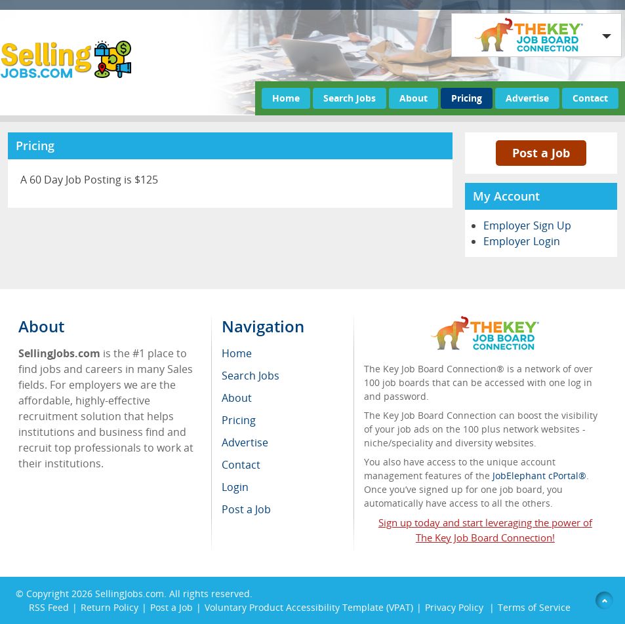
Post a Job (541, 153)
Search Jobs (349, 98)
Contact (590, 98)
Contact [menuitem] (241, 465)
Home (286, 98)
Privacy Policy (455, 607)
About (413, 98)
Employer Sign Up (527, 225)
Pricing (466, 98)
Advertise (527, 98)
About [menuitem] (237, 398)
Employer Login (521, 241)
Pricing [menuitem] (239, 420)
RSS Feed (49, 607)
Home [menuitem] (237, 353)
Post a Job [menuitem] (246, 509)
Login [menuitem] (235, 487)
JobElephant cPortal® (539, 475)
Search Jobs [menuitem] (250, 375)
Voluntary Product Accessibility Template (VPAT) (309, 607)
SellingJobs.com (129, 593)
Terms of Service (534, 607)
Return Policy (109, 607)
